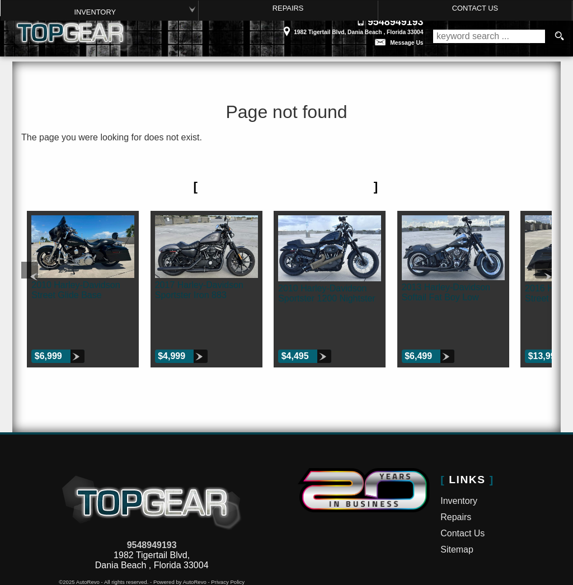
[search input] (489, 36)
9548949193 (152, 510)
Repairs (455, 482)
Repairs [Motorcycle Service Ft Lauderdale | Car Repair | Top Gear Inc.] (287, 8)
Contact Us (462, 498)
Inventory (94, 11)
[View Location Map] (282, 28)
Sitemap (456, 514)
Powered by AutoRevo (179, 547)
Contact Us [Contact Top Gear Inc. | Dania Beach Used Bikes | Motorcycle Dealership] (475, 8)
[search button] (559, 36)
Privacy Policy (228, 547)
